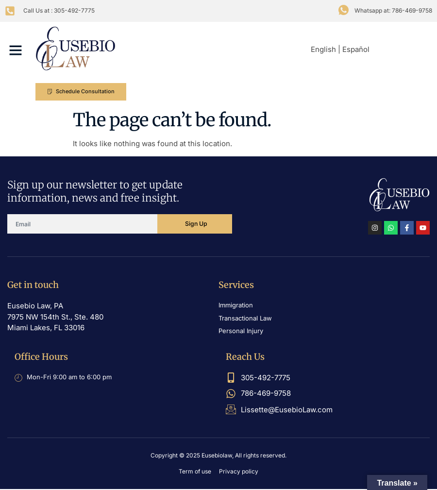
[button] (15, 50)
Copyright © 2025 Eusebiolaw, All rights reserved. (218, 456)
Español (356, 49)
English (323, 49)
